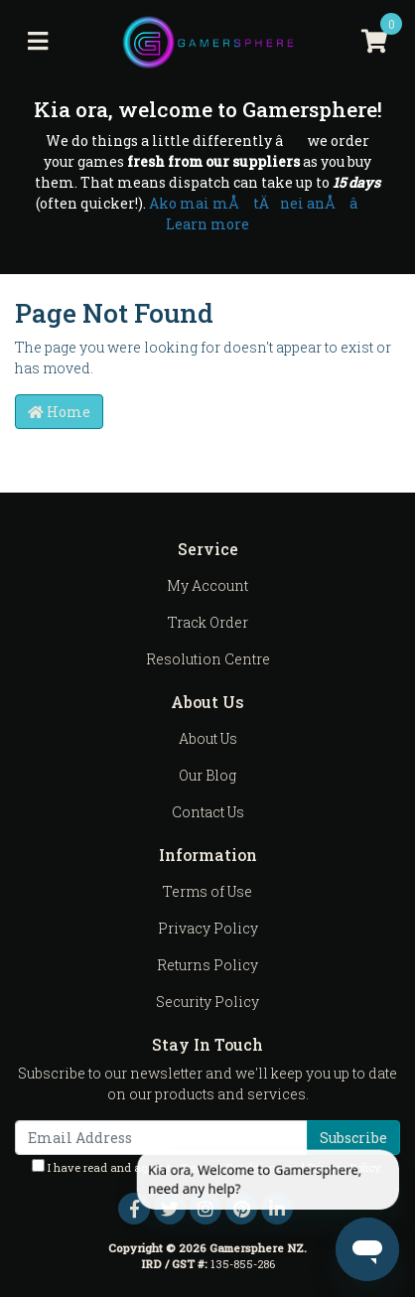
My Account (207, 585)
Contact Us (208, 811)
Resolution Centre (208, 658)
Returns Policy (207, 964)
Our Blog (207, 775)
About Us (208, 738)
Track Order (208, 622)
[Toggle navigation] (38, 42)
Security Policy (207, 1001)
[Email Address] (161, 1137)
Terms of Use (207, 891)
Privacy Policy (208, 928)
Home (59, 411)
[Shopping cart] (374, 42)
